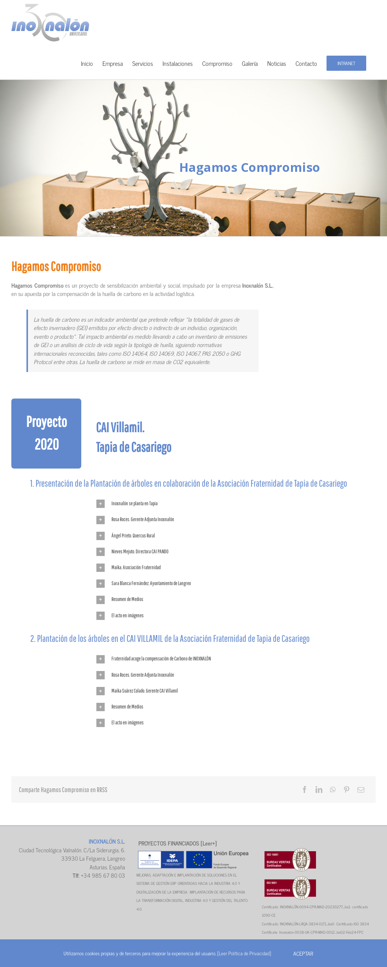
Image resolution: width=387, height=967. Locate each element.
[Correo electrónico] (361, 789)
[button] (236, 504)
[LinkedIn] (319, 789)
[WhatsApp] (332, 789)
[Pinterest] (346, 789)
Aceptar (303, 953)
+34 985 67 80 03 (103, 875)
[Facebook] (304, 789)
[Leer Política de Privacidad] (244, 953)
